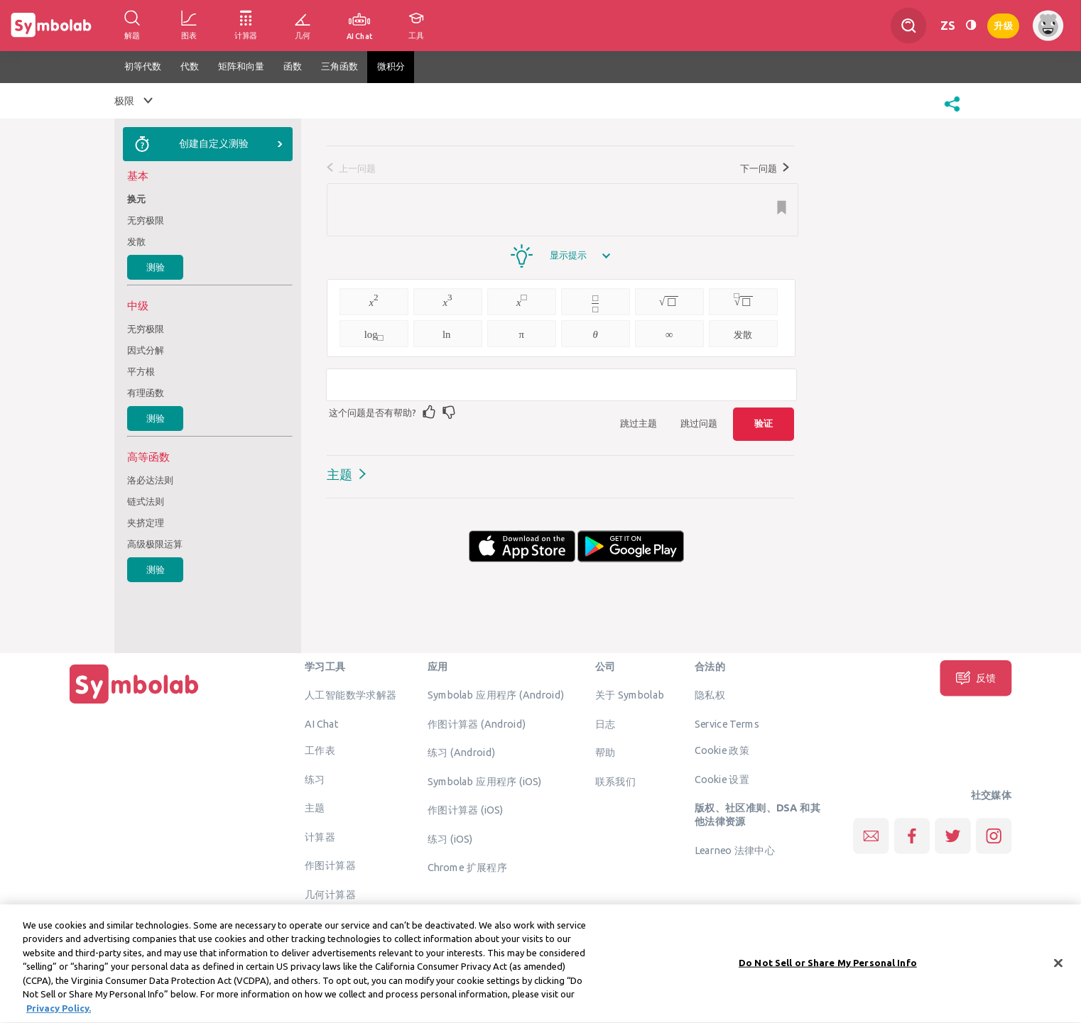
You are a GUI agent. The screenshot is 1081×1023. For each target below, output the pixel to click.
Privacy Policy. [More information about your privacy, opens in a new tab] (58, 1016)
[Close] (1058, 970)
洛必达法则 (150, 480)
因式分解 (145, 350)
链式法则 (145, 501)
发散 (136, 241)
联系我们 (615, 781)
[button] (952, 113)
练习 (315, 778)
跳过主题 (638, 423)
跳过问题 (698, 423)
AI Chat (322, 723)
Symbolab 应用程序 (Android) (496, 695)
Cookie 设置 (722, 778)
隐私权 (710, 695)
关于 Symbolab (629, 695)
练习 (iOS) (450, 838)
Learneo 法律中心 (735, 849)
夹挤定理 (145, 522)
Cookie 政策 (722, 750)
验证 (763, 423)
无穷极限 (145, 220)
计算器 (320, 836)
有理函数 (145, 393)
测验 (155, 267)
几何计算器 (330, 893)
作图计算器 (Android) (477, 723)
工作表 (320, 750)
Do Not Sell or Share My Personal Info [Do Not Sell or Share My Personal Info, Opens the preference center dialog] (828, 970)
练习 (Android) (461, 752)
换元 (136, 199)
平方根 (141, 371)
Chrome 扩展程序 (468, 867)
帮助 (605, 752)
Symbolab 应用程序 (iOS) (485, 781)
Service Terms (727, 723)
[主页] (134, 703)
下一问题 (764, 168)
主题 (339, 474)
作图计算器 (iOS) (466, 810)
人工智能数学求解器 (351, 695)
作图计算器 (330, 865)
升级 (1003, 24)
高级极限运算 (155, 544)
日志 (605, 723)
